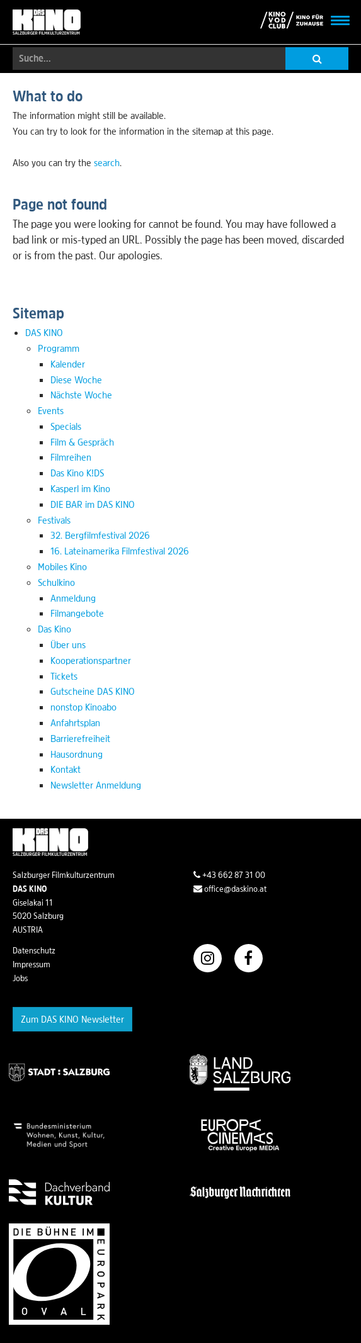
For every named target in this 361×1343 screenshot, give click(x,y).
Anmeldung (73, 598)
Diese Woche (76, 379)
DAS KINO (44, 332)
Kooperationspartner (90, 660)
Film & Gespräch (82, 441)
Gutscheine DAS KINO (92, 691)
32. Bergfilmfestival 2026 (100, 535)
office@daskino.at (229, 888)
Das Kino (54, 628)
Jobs (20, 978)
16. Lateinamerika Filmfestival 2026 (119, 550)
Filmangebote (77, 613)
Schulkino (56, 582)
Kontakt (65, 769)
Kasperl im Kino (80, 488)
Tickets (63, 676)
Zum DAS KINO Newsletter (72, 1019)
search (107, 162)
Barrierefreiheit (80, 738)
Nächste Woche (81, 394)
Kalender (67, 363)
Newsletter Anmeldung (95, 784)
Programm (58, 348)
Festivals (54, 520)
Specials (65, 426)
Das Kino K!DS (77, 472)
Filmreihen (70, 457)
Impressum (31, 964)
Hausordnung (76, 754)
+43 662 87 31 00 (229, 874)
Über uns (68, 644)
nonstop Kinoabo (83, 706)
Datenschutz (34, 950)
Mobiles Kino (62, 566)
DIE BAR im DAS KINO (92, 504)
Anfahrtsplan (75, 722)
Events (51, 410)
